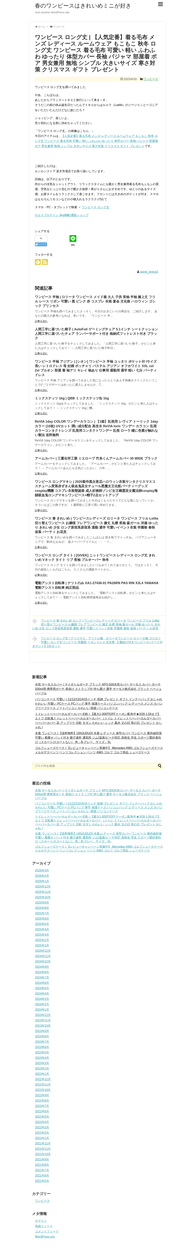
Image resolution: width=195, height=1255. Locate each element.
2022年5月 (42, 1116)
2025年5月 (42, 924)
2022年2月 (42, 1132)
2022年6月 (42, 1111)
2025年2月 (42, 940)
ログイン (41, 1220)
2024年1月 (42, 1009)
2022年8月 (42, 1100)
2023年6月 (42, 1047)
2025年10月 (43, 897)
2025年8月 (42, 908)
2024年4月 (42, 993)
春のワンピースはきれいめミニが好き (83, 6)
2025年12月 (43, 886)
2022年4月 (42, 1122)
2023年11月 (43, 1020)
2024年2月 (42, 1004)
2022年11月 (43, 1084)
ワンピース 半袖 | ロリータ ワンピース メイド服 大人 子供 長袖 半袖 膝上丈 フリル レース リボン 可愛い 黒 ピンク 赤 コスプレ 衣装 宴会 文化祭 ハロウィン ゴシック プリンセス (95, 301)
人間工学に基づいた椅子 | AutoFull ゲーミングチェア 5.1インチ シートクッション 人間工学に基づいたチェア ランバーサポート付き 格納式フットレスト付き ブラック (96, 333)
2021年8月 (42, 1164)
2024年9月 (42, 966)
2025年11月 (43, 891)
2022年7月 (42, 1106)
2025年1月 (42, 945)
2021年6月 (42, 1175)
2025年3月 (42, 934)
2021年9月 (42, 1159)
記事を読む (41, 321)
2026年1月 (42, 881)
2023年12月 (43, 1015)
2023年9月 (42, 1031)
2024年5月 (42, 988)
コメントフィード (47, 1231)
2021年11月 (43, 1148)
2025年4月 (42, 929)
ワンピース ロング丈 (95, 207)
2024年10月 (43, 961)
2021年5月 (42, 1180)
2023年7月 (42, 1041)
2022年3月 (42, 1127)
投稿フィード (44, 1226)
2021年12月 (43, 1143)
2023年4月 (42, 1057)
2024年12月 (43, 950)
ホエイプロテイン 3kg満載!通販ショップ (61, 215)
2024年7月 (42, 977)
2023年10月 (43, 1025)
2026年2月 (42, 875)
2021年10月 (43, 1154)
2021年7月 (42, 1170)
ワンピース (150, 79)
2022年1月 (42, 1138)
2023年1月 (42, 1073)
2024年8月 (42, 972)
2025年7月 (42, 913)
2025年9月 (42, 902)
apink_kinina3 (149, 271)
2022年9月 (42, 1095)
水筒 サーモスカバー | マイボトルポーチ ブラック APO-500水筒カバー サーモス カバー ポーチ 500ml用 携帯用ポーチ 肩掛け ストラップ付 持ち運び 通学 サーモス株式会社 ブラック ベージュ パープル (98, 689)
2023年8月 (42, 1036)
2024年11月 (43, 956)
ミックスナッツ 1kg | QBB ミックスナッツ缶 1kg (72, 398)
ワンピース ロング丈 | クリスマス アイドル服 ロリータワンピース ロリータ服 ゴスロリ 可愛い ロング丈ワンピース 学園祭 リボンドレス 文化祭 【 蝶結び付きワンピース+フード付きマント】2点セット (97, 642)
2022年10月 (43, 1089)
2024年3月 (42, 998)
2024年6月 (42, 982)
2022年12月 (43, 1079)
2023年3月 (42, 1063)
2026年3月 (42, 870)
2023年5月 (42, 1052)
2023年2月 (42, 1068)
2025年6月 (42, 918)
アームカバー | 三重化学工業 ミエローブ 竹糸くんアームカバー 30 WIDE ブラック (96, 458)
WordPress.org (45, 1236)
